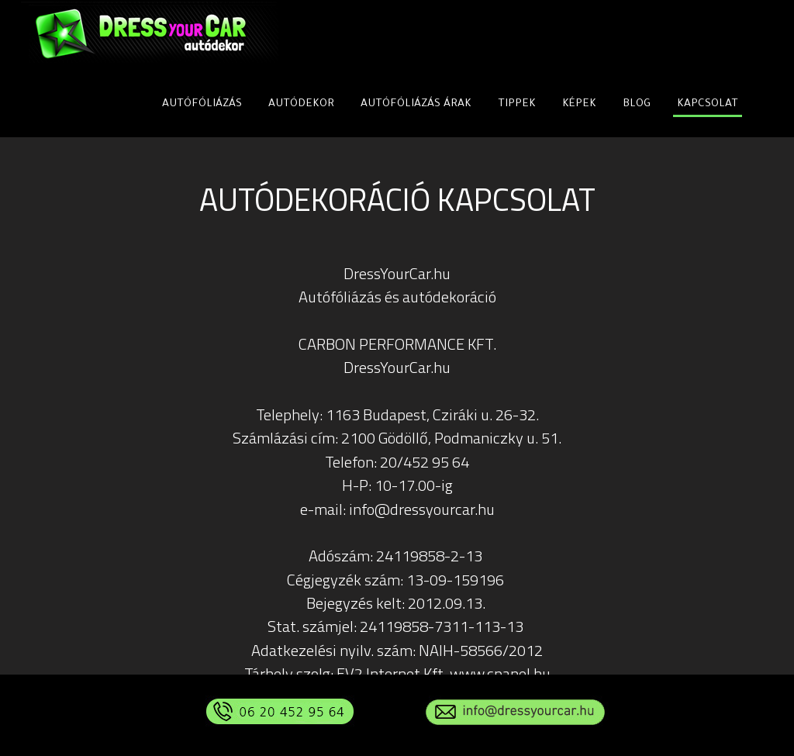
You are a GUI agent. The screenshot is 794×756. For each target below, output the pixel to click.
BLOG (637, 104)
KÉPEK (579, 104)
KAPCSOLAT (707, 104)
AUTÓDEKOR (301, 104)
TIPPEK (517, 104)
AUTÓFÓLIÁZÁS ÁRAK (416, 104)
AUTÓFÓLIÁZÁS (202, 104)
